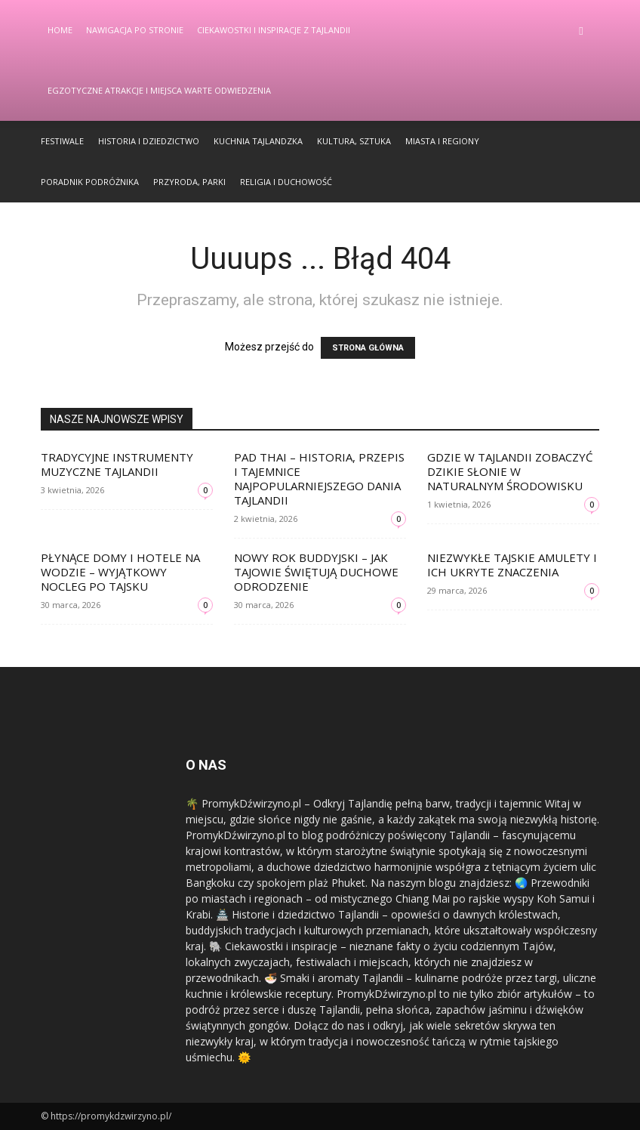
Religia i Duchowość (286, 181)
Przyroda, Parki (189, 181)
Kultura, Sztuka (354, 141)
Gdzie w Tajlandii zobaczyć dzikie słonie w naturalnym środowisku (509, 471)
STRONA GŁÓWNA (368, 348)
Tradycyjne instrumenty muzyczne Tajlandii (117, 464)
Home (60, 30)
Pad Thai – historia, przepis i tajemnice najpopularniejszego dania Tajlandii (319, 478)
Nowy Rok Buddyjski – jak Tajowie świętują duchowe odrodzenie (316, 572)
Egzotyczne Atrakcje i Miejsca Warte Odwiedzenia (159, 90)
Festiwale (62, 141)
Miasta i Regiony (442, 141)
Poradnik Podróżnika (90, 181)
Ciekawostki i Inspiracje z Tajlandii (273, 30)
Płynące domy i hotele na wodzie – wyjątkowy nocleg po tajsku (120, 572)
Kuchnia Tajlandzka (258, 141)
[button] (581, 30)
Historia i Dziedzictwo (148, 141)
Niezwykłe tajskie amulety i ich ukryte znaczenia (512, 564)
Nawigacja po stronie (134, 30)
